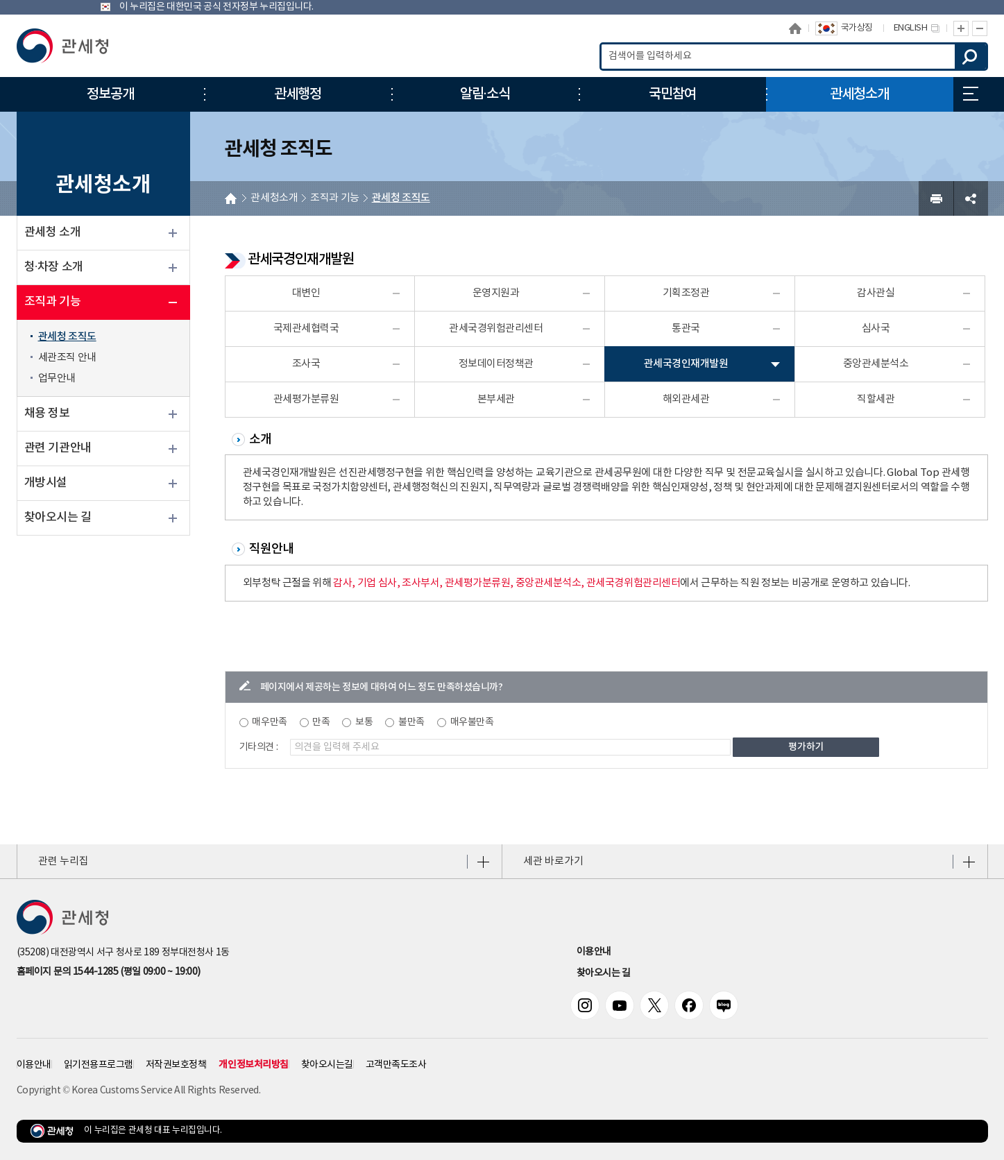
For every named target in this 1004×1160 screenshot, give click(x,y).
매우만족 (269, 722)
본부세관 (496, 399)
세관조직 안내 (67, 358)
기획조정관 (686, 293)
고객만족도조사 (396, 1065)
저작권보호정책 (176, 1065)
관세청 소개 (52, 232)
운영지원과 (496, 293)
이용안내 (594, 951)
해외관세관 (686, 399)
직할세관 (875, 399)
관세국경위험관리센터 (496, 328)
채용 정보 (47, 413)
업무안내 (57, 378)
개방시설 (45, 483)
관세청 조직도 (67, 337)
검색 (970, 56)
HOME (231, 198)
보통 (364, 722)
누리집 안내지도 (970, 94)
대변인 (306, 293)
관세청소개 (274, 198)
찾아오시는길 (327, 1065)
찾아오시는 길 (58, 517)
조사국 (306, 364)
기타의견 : (258, 747)
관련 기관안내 (58, 448)
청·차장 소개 (53, 267)
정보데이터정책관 (496, 364)
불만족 (411, 722)
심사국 (876, 328)
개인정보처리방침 (253, 1065)
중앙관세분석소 (876, 364)
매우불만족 (472, 722)
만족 (321, 722)
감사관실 (875, 293)
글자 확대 (961, 28)
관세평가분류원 (306, 399)
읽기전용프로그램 (98, 1065)
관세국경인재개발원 (686, 364)
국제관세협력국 (306, 328)
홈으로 (795, 28)
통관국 (686, 328)
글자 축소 (980, 28)
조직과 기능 (52, 302)
